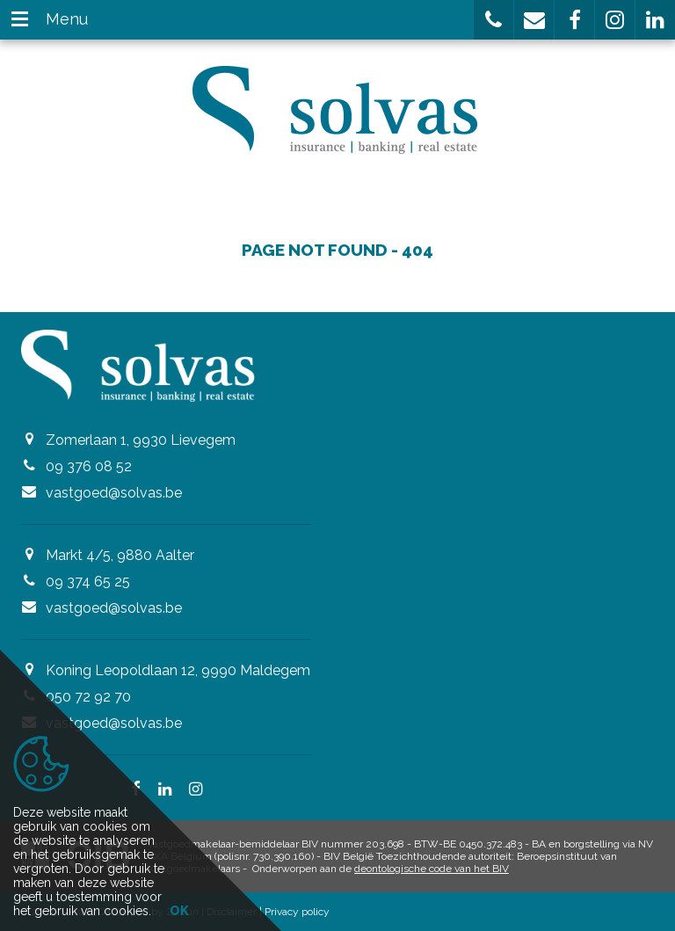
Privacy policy (297, 912)
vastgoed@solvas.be (114, 492)
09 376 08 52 (89, 466)
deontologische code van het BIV (431, 868)
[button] (493, 20)
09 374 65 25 (88, 581)
